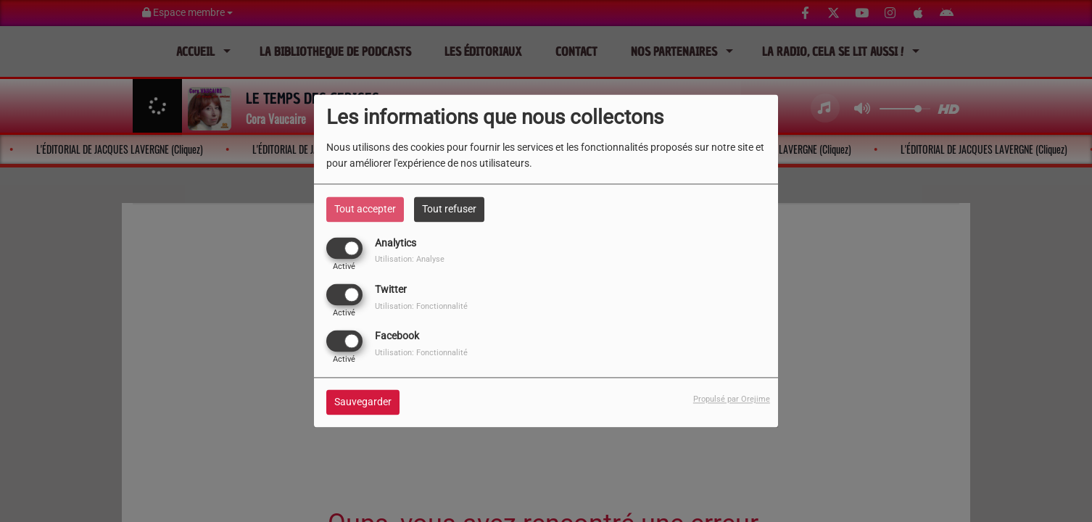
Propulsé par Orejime (731, 400)
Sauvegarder (363, 402)
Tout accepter (365, 209)
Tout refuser (449, 209)
